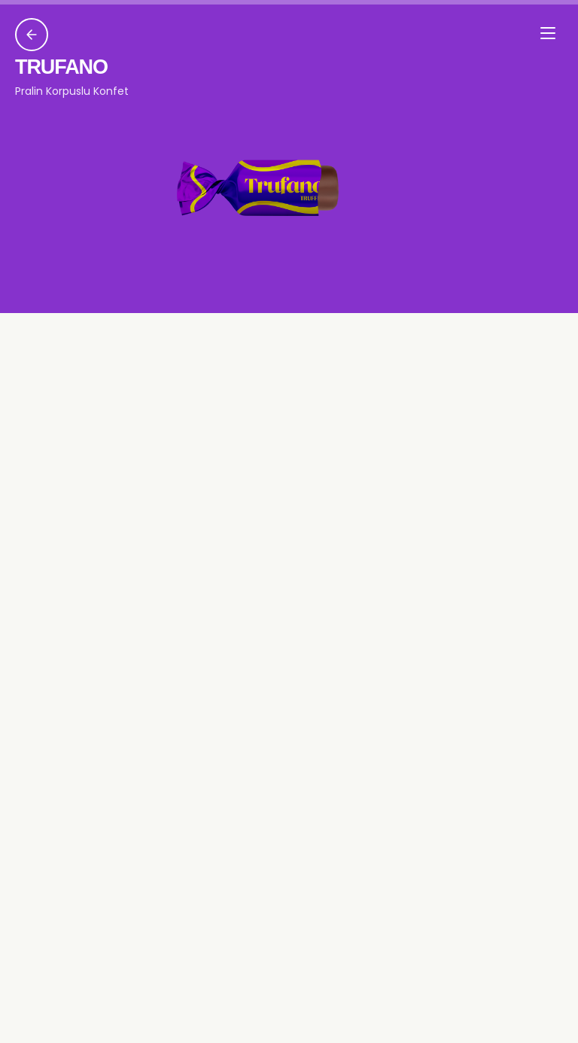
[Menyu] (548, 33)
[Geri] (31, 34)
